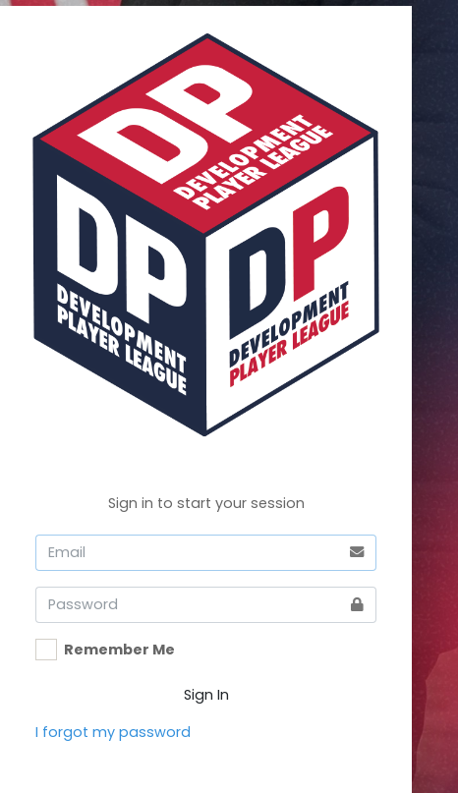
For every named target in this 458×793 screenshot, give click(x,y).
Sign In (206, 695)
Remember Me (119, 649)
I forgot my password (113, 732)
